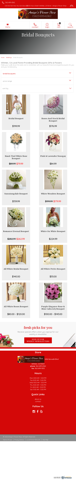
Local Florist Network (33, 440)
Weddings (9, 57)
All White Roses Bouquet (16, 306)
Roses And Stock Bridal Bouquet (53, 119)
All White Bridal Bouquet (16, 269)
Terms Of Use (7, 440)
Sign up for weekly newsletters (38, 340)
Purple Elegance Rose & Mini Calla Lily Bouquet (53, 307)
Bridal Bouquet (16, 118)
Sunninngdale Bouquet (16, 194)
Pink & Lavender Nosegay (53, 156)
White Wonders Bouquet (53, 194)
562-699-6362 (10, 2)
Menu (7, 27)
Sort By (5, 88)
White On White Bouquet (53, 231)
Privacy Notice (19, 440)
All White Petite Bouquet (53, 269)
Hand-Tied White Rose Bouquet (16, 157)
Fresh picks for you (38, 330)
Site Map (45, 440)
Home (2, 57)
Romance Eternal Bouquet (16, 231)
